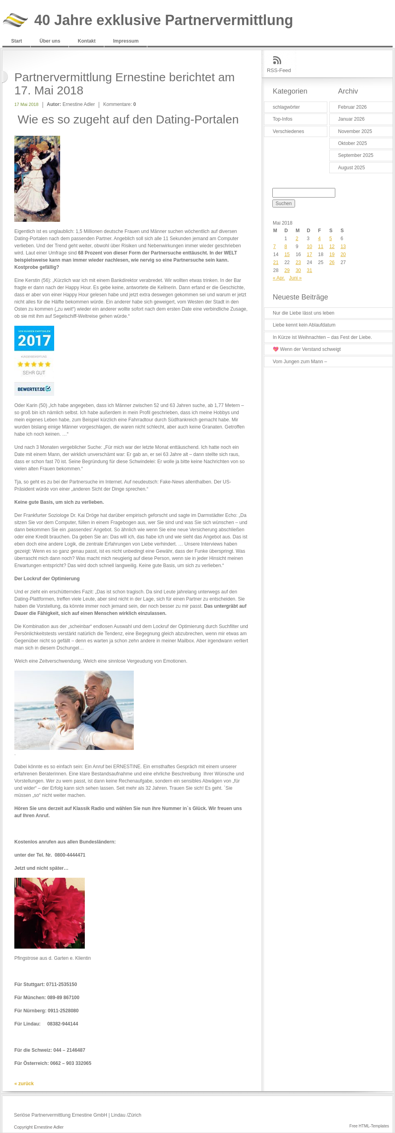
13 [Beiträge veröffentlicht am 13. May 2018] (343, 246)
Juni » (295, 278)
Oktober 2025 (352, 143)
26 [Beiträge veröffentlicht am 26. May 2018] (331, 262)
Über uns (49, 41)
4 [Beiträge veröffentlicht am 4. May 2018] (319, 238)
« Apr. (279, 278)
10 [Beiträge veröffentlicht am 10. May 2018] (309, 246)
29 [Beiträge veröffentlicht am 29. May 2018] (286, 270)
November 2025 (355, 131)
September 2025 (355, 155)
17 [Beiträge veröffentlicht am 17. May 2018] (309, 254)
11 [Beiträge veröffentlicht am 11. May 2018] (320, 246)
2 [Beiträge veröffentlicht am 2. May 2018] (296, 238)
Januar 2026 (351, 119)
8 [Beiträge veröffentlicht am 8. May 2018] (285, 246)
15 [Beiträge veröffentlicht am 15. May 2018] (286, 254)
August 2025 (351, 167)
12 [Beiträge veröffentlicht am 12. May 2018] (331, 246)
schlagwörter (286, 107)
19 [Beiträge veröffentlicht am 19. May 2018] (331, 254)
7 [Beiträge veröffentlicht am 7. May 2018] (274, 246)
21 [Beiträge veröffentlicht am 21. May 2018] (275, 262)
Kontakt (87, 41)
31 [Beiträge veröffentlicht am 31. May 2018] (309, 270)
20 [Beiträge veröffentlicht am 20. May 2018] (343, 254)
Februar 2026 (352, 107)
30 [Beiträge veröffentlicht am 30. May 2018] (298, 270)
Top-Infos (282, 119)
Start (16, 41)
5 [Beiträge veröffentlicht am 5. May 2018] (330, 238)
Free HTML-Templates (369, 1126)
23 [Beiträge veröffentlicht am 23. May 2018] (298, 262)
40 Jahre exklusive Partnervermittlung (163, 20)
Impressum (126, 41)
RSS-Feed (279, 70)
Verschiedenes (288, 131)
